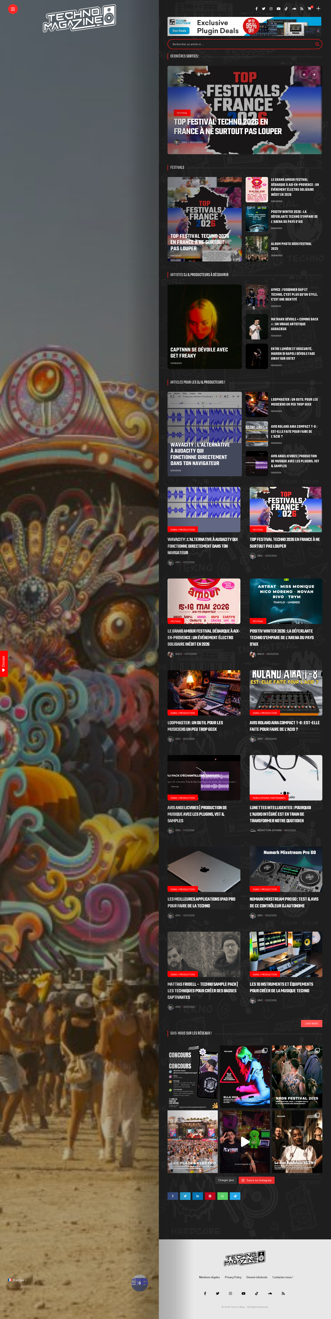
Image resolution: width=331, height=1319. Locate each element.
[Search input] (243, 44)
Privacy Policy (233, 1277)
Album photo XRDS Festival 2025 (291, 246)
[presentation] (304, 74)
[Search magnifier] (317, 44)
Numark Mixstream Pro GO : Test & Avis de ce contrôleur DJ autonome (284, 902)
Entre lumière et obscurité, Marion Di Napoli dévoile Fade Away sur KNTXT (293, 354)
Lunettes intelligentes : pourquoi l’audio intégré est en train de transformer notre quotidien (280, 814)
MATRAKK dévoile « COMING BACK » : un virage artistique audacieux (294, 324)
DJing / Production (183, 529)
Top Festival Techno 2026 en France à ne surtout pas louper (228, 127)
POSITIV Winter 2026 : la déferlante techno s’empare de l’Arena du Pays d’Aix (294, 217)
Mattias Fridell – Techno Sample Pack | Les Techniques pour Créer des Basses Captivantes (203, 991)
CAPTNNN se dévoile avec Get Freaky (199, 353)
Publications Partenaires (269, 797)
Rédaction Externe (270, 830)
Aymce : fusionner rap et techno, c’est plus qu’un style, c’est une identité (294, 295)
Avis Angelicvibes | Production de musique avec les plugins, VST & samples (295, 461)
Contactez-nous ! (282, 1277)
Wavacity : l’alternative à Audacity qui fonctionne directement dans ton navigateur (200, 454)
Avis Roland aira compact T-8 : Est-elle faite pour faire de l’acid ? (294, 432)
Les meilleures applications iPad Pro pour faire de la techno (201, 902)
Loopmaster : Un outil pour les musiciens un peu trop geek (294, 402)
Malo (179, 654)
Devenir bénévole (257, 1277)
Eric (185, 142)
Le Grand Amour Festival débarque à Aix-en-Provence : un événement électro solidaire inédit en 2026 (295, 187)
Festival (182, 112)
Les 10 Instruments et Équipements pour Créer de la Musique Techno (281, 988)
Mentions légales (209, 1277)
